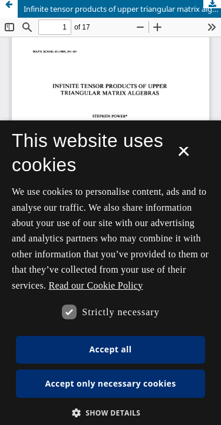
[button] (111, 413)
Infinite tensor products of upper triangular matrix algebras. (122, 9)
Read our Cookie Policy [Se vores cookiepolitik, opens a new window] (96, 285)
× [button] (183, 155)
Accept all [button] (111, 349)
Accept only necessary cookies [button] (110, 383)
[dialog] (110, 272)
